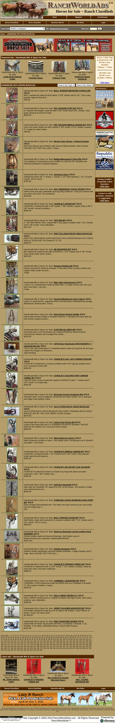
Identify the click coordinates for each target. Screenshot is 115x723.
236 (38, 648)
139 (90, 641)
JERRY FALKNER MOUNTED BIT (69, 608)
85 (18, 639)
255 (8, 650)
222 (83, 646)
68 (70, 637)
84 (16, 639)
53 (35, 637)
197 (2, 646)
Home (55, 17)
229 (15, 648)
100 (54, 639)
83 (13, 639)
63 (59, 637)
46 (18, 637)
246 (70, 648)
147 (25, 643)
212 (51, 646)
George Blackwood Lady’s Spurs (69, 299)
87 (23, 639)
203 (21, 646)
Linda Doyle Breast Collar (12, 78)
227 (8, 648)
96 (44, 639)
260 (25, 650)
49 (25, 637)
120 (28, 641)
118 (21, 641)
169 (2, 645)
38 (90, 636)
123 (38, 641)
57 (44, 637)
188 (64, 645)
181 (41, 645)
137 (83, 641)
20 (47, 636)
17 (40, 636)
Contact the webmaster (106, 691)
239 (47, 648)
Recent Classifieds (11, 22)
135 (77, 641)
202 (18, 646)
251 (87, 648)
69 (73, 637)
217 (67, 646)
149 (31, 643)
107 (77, 639)
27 (64, 636)
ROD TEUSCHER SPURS (65, 621)
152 (41, 643)
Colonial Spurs (36, 78)
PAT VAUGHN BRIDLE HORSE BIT (70, 125)
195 (87, 645)
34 (81, 636)
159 (60, 643)
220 (77, 646)
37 (88, 636)
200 (11, 646)
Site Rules (80, 22)
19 (45, 636)
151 (38, 643)
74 (85, 637)
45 (16, 637)
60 (51, 637)
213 (54, 646)
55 (40, 637)
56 (42, 637)
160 (64, 643)
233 (28, 648)
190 (70, 645)
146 (21, 643)
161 (67, 643)
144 (15, 643)
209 (41, 646)
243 (60, 648)
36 (85, 636)
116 (15, 641)
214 (57, 646)
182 (44, 645)
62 (56, 637)
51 (30, 637)
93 (37, 639)
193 (80, 645)
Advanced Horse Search (59, 29)
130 (60, 641)
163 (73, 643)
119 (25, 641)
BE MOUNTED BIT (62, 249)
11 (26, 636)
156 (51, 643)
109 (83, 639)
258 (18, 650)
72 (80, 637)
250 (83, 648)
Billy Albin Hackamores (65, 282)
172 (11, 645)
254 (5, 650)
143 (11, 643)
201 (15, 646)
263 (34, 650)
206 (31, 646)
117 (18, 641)
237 (41, 648)
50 (28, 637)
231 (21, 648)
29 (69, 636)
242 (57, 648)
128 (54, 641)
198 (5, 646)
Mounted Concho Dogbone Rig (68, 394)
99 (51, 639)
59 (49, 637)
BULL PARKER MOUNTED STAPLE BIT (72, 91)
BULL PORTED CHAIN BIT (66, 518)
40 (4, 637)
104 (67, 639)
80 (6, 639)
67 (68, 637)
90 (30, 639)
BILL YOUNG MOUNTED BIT (82, 680)
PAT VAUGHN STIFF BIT (65, 108)
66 (66, 637)
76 (89, 637)
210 (44, 646)
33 (78, 636)
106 (74, 639)
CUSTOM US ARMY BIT (65, 330)
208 (38, 646)
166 (83, 643)
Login (103, 22)
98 (49, 639)
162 (70, 643)
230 (18, 648)
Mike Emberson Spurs (64, 438)
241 (54, 648)
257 (15, 650)
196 (90, 645)
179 (34, 645)
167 (87, 643)
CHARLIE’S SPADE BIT (65, 204)
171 (8, 645)
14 (33, 636)
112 (2, 641)
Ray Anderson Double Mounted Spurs (58, 679)
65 (63, 637)
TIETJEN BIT (60, 220)
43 (11, 637)
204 (25, 646)
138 (87, 641)
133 (70, 641)
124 (41, 641)
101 (57, 639)
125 (44, 641)
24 (57, 636)
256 (11, 650)
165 (80, 643)
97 (47, 639)
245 (67, 648)
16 (38, 636)
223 (87, 646)
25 (59, 636)
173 (15, 645)
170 (5, 645)
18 (43, 636)
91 (32, 639)
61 (54, 637)
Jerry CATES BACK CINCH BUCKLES (71, 407)
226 (5, 648)
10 (24, 636)
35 (83, 636)
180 (38, 645)
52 (32, 637)
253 (2, 650)
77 (92, 637)
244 (64, 648)
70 (75, 637)
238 (44, 648)
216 (64, 646)
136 (80, 641)
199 (8, 646)
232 (25, 648)
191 (73, 645)
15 (36, 636)
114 (8, 641)
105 (70, 639)
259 (21, 650)
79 (4, 639)
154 (47, 643)
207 (34, 646)
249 (80, 648)
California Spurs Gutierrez (82, 78)
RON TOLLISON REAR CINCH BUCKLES (73, 234)
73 (82, 637)
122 (34, 641)
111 (90, 639)
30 (71, 636)
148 (28, 643)
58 (47, 637)
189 (67, 645)
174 (18, 645)
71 (78, 637)
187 (60, 645)
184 (51, 645)
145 (18, 643)
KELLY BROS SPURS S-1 (66, 595)
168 (90, 643)
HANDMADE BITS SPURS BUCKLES (21, 34)
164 (77, 643)
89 (28, 639)
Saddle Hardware (62, 549)
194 (83, 645)
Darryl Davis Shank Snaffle (66, 314)
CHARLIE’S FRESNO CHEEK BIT (69, 564)
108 (80, 639)
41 (6, 637)
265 (41, 650)
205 (28, 646)
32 (76, 636)
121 (31, 641)
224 (90, 646)
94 (40, 639)
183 (47, 645)
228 (11, 648)
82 (11, 639)
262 (31, 650)
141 (5, 643)
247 (73, 648)
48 (23, 637)
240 (51, 648)
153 (44, 643)
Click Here (104, 82)
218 (70, 646)
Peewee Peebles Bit (63, 266)
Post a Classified (35, 22)
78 (2, 639)
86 (21, 639)
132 (67, 641)
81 (9, 639)
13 (31, 636)
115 (11, 641)
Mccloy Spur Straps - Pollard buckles (71, 141)
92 (35, 639)
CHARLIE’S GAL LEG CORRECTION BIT (73, 359)
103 (64, 639)
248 (77, 648)
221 (80, 646)
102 (60, 639)
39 (2, 637)
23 (55, 636)
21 (50, 636)
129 (57, 641)
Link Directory (102, 17)
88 (25, 639)
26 (62, 636)
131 (64, 641)
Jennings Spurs (61, 174)
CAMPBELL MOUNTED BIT (66, 581)
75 (87, 637)
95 (42, 639)
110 (87, 639)
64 (61, 637)
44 (13, 637)
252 (90, 648)
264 (38, 650)
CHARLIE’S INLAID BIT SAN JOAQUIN (72, 467)
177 (28, 645)
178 (31, 645)
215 (60, 646)
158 (57, 643)
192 (77, 645)
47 (21, 637)
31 (73, 636)
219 (73, 646)
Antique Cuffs (59, 78)
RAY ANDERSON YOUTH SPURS (69, 189)
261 (28, 650)
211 (47, 646)
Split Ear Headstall (63, 485)
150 (34, 643)
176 (25, 645)
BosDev (5, 720)
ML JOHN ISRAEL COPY (11, 680)
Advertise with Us (57, 22)
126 (47, 641)
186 (57, 645)
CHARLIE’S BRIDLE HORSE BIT (69, 452)
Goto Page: (5, 636)
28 (66, 636)
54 (37, 637)
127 (51, 641)
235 (34, 648)
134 (73, 641)
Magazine (78, 17)
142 (8, 643)
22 (52, 636)
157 (54, 643)
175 (21, 645)
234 (31, 648)
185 (54, 645)
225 (2, 648)
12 (28, 636)
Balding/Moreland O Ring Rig (67, 159)
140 (2, 643)
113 (5, 641)
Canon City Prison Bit (64, 422)
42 (9, 637)
